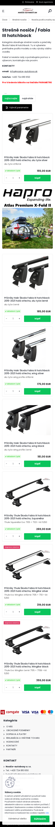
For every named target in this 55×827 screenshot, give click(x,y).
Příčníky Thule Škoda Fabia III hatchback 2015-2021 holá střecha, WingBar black (27, 665)
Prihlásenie (29, 2)
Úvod (4, 19)
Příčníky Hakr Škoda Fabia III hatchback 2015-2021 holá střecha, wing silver (27, 372)
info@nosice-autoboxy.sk (23, 71)
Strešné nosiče (19, 19)
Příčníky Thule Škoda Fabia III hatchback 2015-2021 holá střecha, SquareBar (27, 517)
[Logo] (27, 11)
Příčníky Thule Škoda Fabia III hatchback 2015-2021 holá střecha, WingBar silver (27, 590)
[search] (50, 11)
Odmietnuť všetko (17, 818)
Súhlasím (40, 819)
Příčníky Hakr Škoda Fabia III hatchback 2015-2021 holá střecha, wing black (27, 445)
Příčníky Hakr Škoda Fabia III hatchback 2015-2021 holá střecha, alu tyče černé (27, 299)
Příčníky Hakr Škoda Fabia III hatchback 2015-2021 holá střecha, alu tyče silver (27, 159)
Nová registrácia (46, 2)
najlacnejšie (11, 98)
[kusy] (13, 178)
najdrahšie (27, 98)
